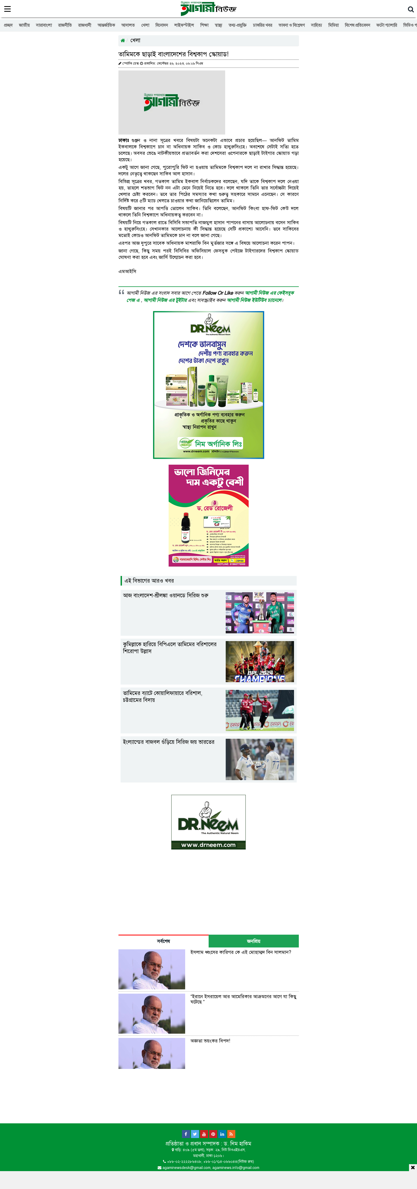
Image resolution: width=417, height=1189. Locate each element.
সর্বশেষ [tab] (163, 941)
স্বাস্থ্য (218, 25)
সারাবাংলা (44, 25)
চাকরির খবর (262, 25)
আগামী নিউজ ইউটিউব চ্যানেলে (254, 300)
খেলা (145, 25)
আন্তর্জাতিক (106, 25)
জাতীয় (24, 25)
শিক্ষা (204, 25)
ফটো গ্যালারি (386, 25)
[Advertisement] (208, 1179)
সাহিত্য (316, 25)
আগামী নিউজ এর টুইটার (166, 300)
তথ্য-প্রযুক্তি (238, 25)
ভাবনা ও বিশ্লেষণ (292, 25)
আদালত (128, 25)
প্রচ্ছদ (8, 25)
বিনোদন (162, 25)
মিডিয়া (333, 25)
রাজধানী (84, 25)
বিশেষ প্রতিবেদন (357, 25)
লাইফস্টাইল (184, 25)
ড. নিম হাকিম (237, 1143)
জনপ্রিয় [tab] (253, 941)
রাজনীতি (65, 25)
